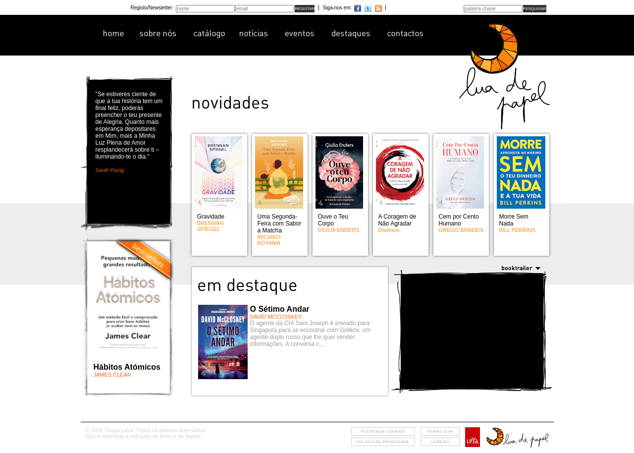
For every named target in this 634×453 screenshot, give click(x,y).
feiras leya (440, 431)
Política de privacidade (383, 442)
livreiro (440, 442)
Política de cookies (382, 431)
